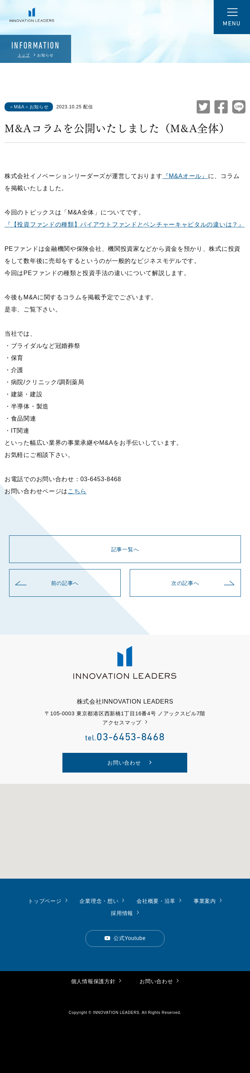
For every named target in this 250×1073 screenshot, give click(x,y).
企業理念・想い (101, 900)
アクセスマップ (125, 723)
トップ (24, 55)
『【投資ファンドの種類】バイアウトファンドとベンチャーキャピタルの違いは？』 (125, 224)
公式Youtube (125, 937)
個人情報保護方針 (96, 980)
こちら (77, 491)
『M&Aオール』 (185, 176)
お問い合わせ (159, 980)
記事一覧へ (125, 549)
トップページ (47, 900)
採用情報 (125, 912)
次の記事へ (203, 583)
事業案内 (208, 900)
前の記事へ (47, 583)
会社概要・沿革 (159, 900)
